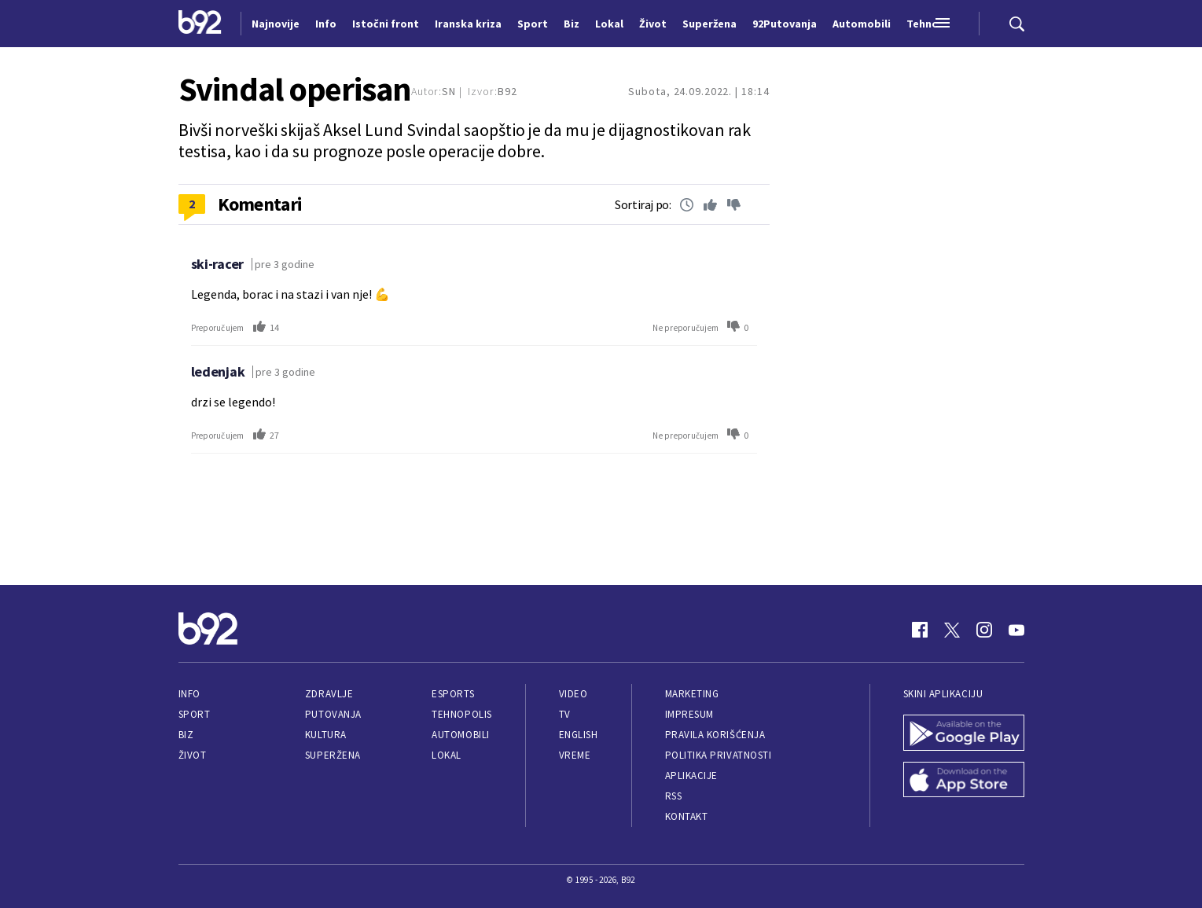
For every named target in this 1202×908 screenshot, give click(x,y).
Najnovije (276, 24)
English (578, 734)
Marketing (692, 693)
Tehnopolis (461, 714)
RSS (673, 796)
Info (189, 693)
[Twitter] (952, 630)
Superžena (333, 755)
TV (565, 714)
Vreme (575, 755)
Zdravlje (329, 693)
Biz (186, 734)
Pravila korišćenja (715, 734)
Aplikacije (691, 775)
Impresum (689, 714)
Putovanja (333, 714)
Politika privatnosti (718, 755)
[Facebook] (920, 630)
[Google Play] (963, 734)
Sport (194, 714)
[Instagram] (984, 630)
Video (573, 693)
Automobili (460, 734)
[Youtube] (1016, 630)
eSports (453, 693)
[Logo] (200, 23)
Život (192, 755)
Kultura (326, 734)
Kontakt (686, 816)
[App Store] (963, 781)
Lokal (446, 755)
